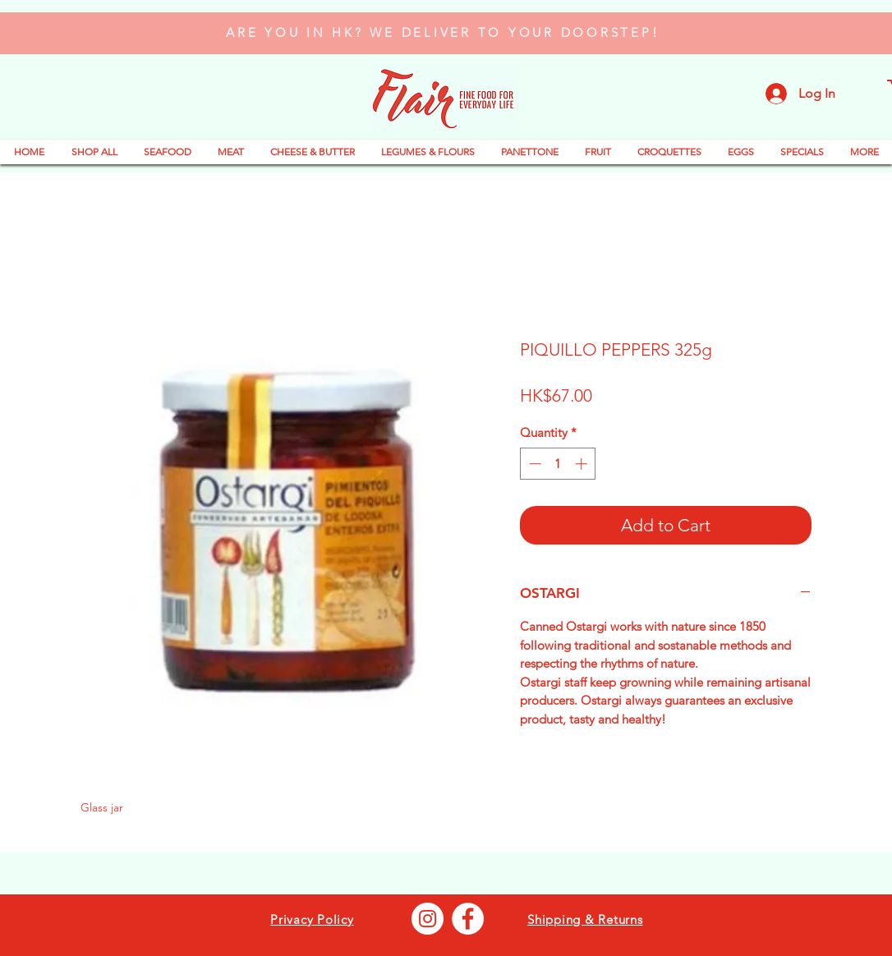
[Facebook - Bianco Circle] (468, 919)
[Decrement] (533, 463)
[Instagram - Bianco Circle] (428, 919)
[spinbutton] (558, 463)
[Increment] (583, 463)
